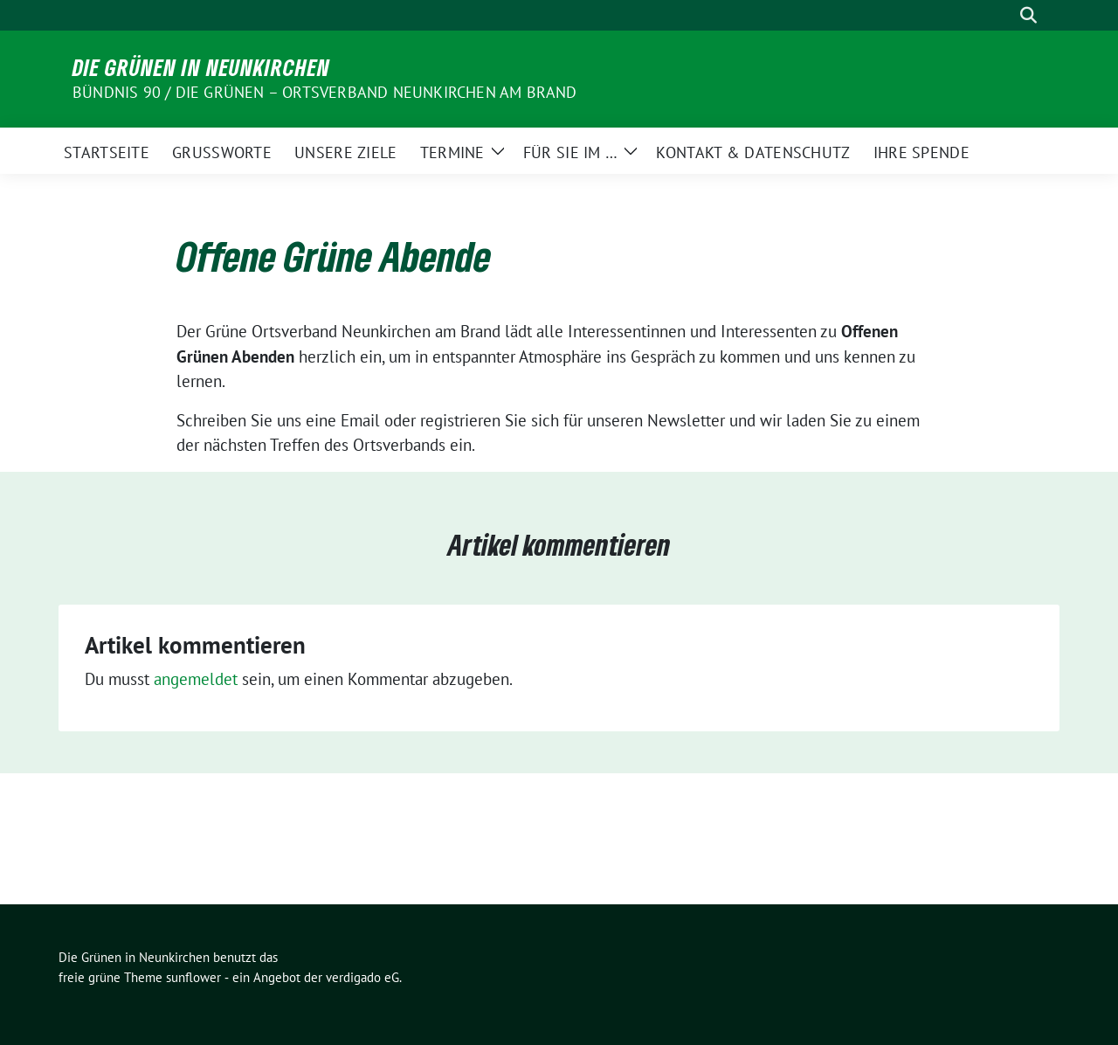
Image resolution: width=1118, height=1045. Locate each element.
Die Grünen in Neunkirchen (201, 67)
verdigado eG (362, 977)
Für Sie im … (570, 152)
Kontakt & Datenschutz (753, 152)
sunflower (193, 977)
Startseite (106, 152)
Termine (452, 152)
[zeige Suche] (1028, 15)
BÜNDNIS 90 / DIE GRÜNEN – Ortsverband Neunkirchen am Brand (324, 92)
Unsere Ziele (345, 152)
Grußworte (222, 152)
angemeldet (196, 678)
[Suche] (1003, 15)
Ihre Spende (921, 152)
